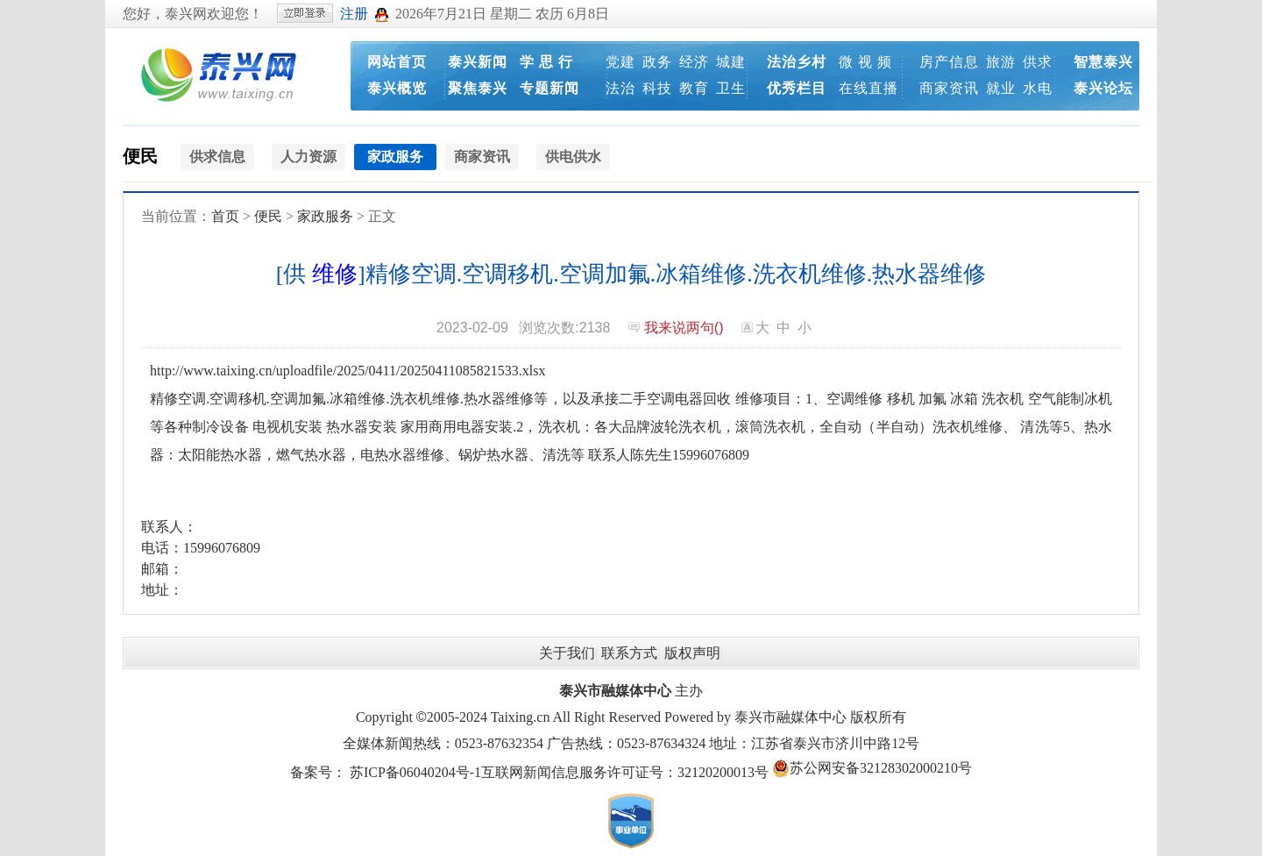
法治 (620, 88)
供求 (1038, 61)
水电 (1038, 88)
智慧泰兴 (1103, 61)
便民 (140, 156)
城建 (731, 61)
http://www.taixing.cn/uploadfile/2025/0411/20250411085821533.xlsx (348, 370)
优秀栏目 (796, 88)
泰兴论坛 (1103, 88)
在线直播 (868, 88)
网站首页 (397, 61)
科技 (657, 88)
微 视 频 (865, 61)
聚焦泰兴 (477, 88)
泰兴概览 (397, 88)
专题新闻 (549, 88)
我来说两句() (684, 327)
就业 (1001, 88)
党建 (620, 61)
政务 (657, 61)
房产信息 (949, 61)
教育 (694, 88)
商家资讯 (949, 88)
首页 (225, 216)
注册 (354, 13)
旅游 (1001, 61)
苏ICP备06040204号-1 (415, 772)
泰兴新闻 (477, 61)
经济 (694, 61)
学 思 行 (546, 61)
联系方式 (629, 653)
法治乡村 (796, 61)
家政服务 (325, 216)
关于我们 (567, 653)
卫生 (731, 88)
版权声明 (692, 653)
